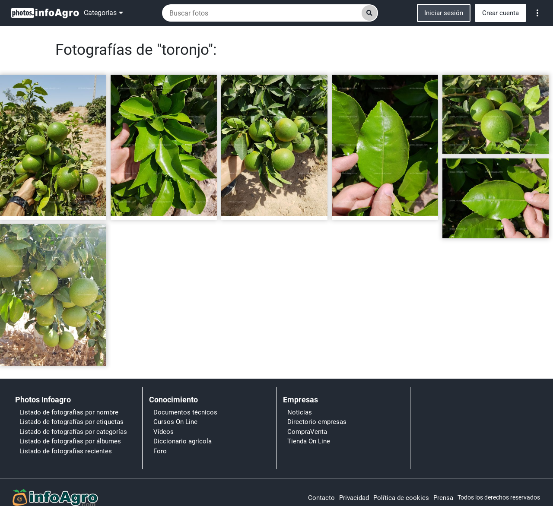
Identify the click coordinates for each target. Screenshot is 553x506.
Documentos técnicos (185, 412)
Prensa (443, 498)
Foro (160, 451)
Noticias (299, 412)
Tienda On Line (308, 441)
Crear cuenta (500, 13)
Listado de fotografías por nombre (68, 412)
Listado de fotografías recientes (65, 451)
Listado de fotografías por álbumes (70, 441)
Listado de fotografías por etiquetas (71, 422)
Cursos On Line (175, 422)
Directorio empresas (316, 422)
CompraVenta (307, 432)
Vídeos (163, 432)
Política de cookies (401, 498)
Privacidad (354, 498)
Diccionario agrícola (182, 441)
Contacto (321, 498)
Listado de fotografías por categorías (73, 432)
